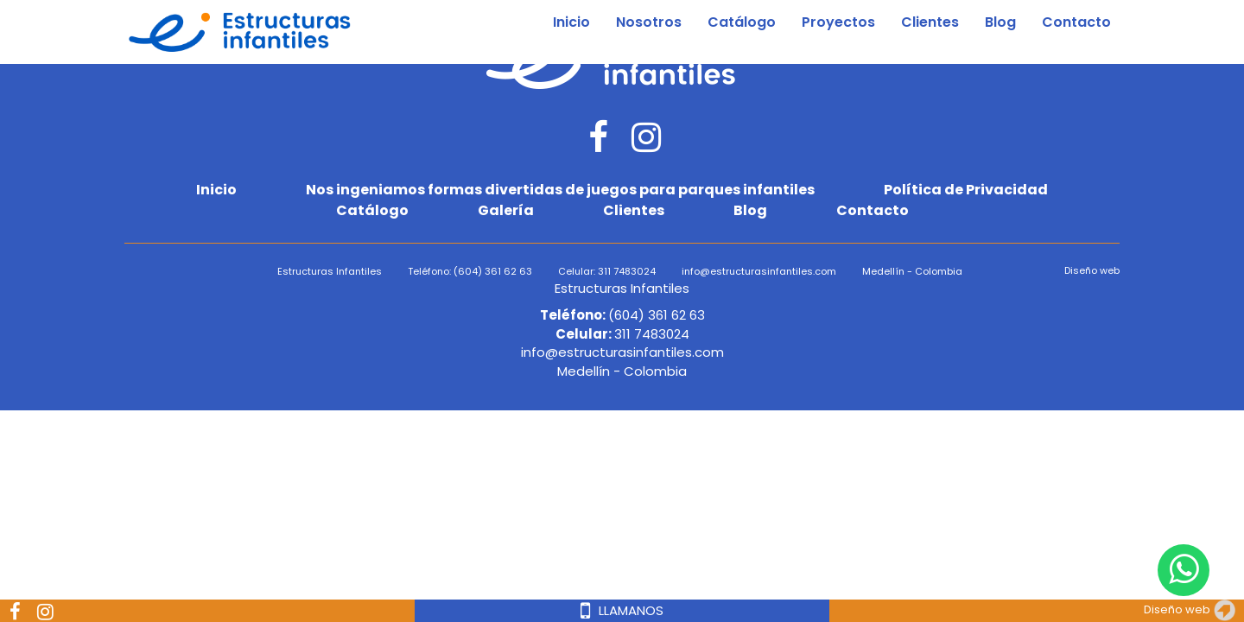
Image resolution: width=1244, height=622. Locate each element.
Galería (506, 210)
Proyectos (838, 22)
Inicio (571, 22)
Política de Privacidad (966, 190)
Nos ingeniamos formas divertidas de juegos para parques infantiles (560, 190)
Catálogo (742, 22)
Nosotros (649, 22)
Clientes (930, 22)
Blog (1000, 22)
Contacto (1076, 22)
